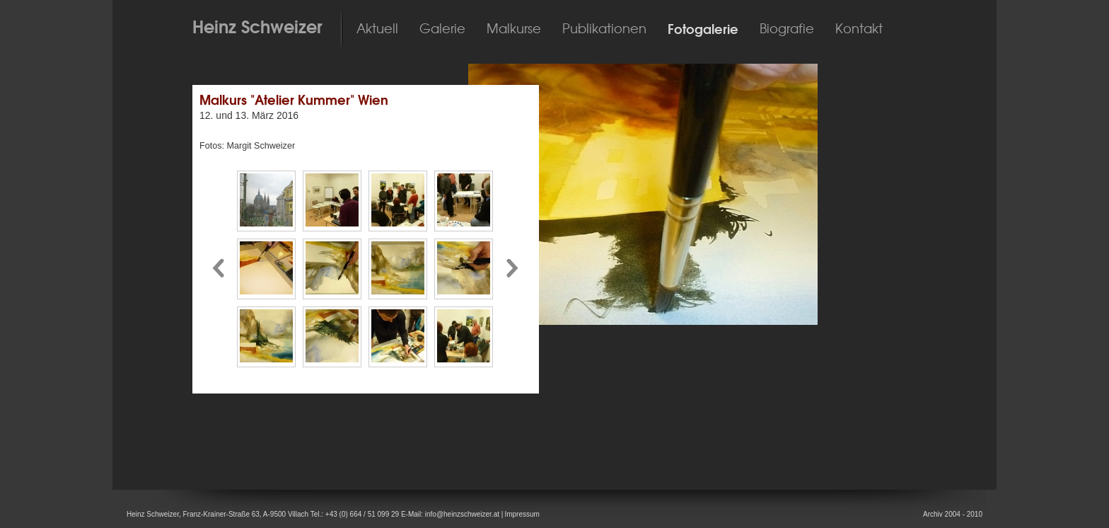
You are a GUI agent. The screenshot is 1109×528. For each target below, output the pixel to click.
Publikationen (604, 29)
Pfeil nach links (218, 269)
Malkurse (514, 29)
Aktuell (377, 29)
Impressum (521, 514)
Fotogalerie (703, 29)
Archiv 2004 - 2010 (952, 514)
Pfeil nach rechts (513, 269)
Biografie (787, 29)
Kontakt (859, 29)
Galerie (442, 29)
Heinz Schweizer (257, 27)
